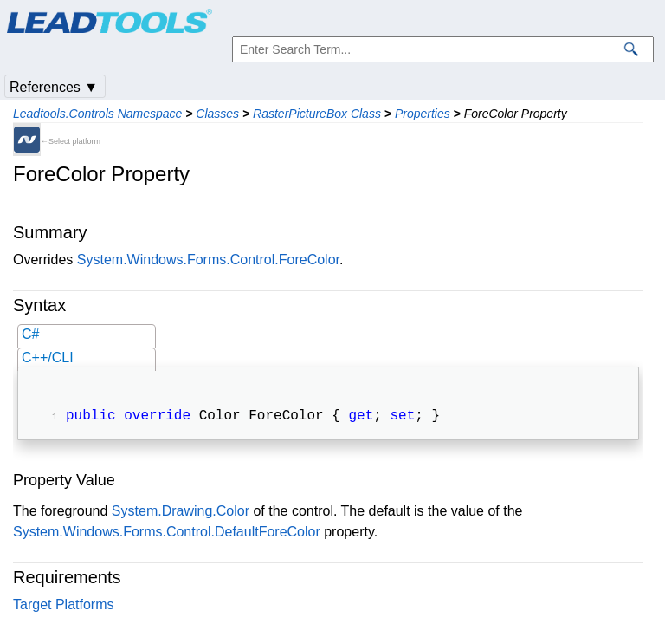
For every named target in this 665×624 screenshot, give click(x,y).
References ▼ (54, 87)
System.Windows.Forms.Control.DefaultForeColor (166, 533)
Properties (422, 113)
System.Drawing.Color (180, 512)
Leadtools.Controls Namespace (97, 113)
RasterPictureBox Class (317, 113)
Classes (217, 113)
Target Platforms (63, 606)
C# (30, 334)
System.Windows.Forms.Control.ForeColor (208, 259)
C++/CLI (48, 357)
